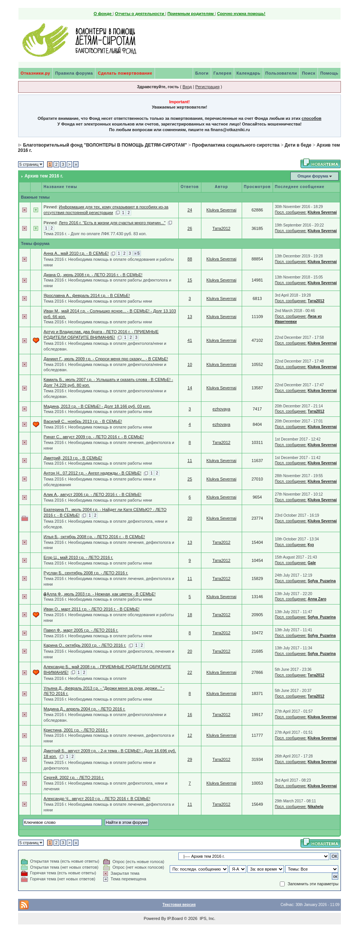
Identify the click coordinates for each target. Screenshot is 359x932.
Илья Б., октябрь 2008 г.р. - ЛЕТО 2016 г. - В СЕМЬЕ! (94, 536)
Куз (311, 545)
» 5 (137, 253)
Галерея (222, 73)
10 (189, 364)
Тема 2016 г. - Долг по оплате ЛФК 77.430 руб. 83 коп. (95, 233)
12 (189, 735)
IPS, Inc (206, 918)
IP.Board (175, 918)
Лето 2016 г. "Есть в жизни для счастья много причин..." (112, 222)
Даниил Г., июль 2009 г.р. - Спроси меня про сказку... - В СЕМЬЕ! (106, 359)
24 (189, 210)
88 (189, 259)
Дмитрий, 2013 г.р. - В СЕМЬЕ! (73, 458)
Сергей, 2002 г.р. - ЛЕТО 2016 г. (74, 777)
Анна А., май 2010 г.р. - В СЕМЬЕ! (76, 253)
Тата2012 (221, 228)
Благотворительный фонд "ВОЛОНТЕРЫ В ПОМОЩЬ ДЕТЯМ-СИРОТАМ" (105, 145)
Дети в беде (298, 145)
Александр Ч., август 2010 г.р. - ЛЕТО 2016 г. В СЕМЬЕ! (97, 798)
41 (189, 340)
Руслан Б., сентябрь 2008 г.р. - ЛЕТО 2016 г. (86, 573)
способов (311, 118)
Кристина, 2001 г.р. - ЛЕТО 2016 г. (76, 730)
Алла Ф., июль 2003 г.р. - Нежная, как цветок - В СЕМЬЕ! (101, 594)
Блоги (202, 73)
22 (189, 672)
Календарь (248, 73)
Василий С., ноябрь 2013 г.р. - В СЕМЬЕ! (83, 421)
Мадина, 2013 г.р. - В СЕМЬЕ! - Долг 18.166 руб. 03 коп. (97, 406)
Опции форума (313, 176)
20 (189, 518)
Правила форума (74, 73)
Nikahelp (316, 807)
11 (189, 460)
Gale (312, 563)
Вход (187, 86)
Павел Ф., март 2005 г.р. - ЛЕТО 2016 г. (81, 630)
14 (189, 388)
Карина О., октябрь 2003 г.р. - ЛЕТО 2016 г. (85, 645)
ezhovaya (221, 409)
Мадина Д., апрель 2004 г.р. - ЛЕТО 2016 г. (85, 709)
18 (189, 614)
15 (189, 280)
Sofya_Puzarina (322, 581)
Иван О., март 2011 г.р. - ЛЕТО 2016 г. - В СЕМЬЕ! (92, 609)
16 (189, 714)
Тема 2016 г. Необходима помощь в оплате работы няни (98, 301)
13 (189, 316)
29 (189, 759)
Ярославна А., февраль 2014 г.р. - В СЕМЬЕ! (87, 295)
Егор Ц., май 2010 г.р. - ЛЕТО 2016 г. (78, 557)
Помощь (329, 73)
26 (189, 228)
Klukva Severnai (221, 210)
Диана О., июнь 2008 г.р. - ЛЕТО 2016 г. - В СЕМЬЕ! (93, 274)
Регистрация (207, 86)
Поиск (309, 73)
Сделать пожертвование (125, 73)
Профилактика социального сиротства (235, 145)
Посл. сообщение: (291, 212)
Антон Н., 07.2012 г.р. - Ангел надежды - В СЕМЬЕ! (92, 473)
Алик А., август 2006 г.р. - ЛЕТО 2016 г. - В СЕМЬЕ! (92, 494)
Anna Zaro (317, 599)
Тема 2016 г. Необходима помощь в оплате (85, 678)
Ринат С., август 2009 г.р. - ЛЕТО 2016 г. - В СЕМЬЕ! (94, 437)
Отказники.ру (36, 73)
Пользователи (281, 73)
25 (189, 479)
